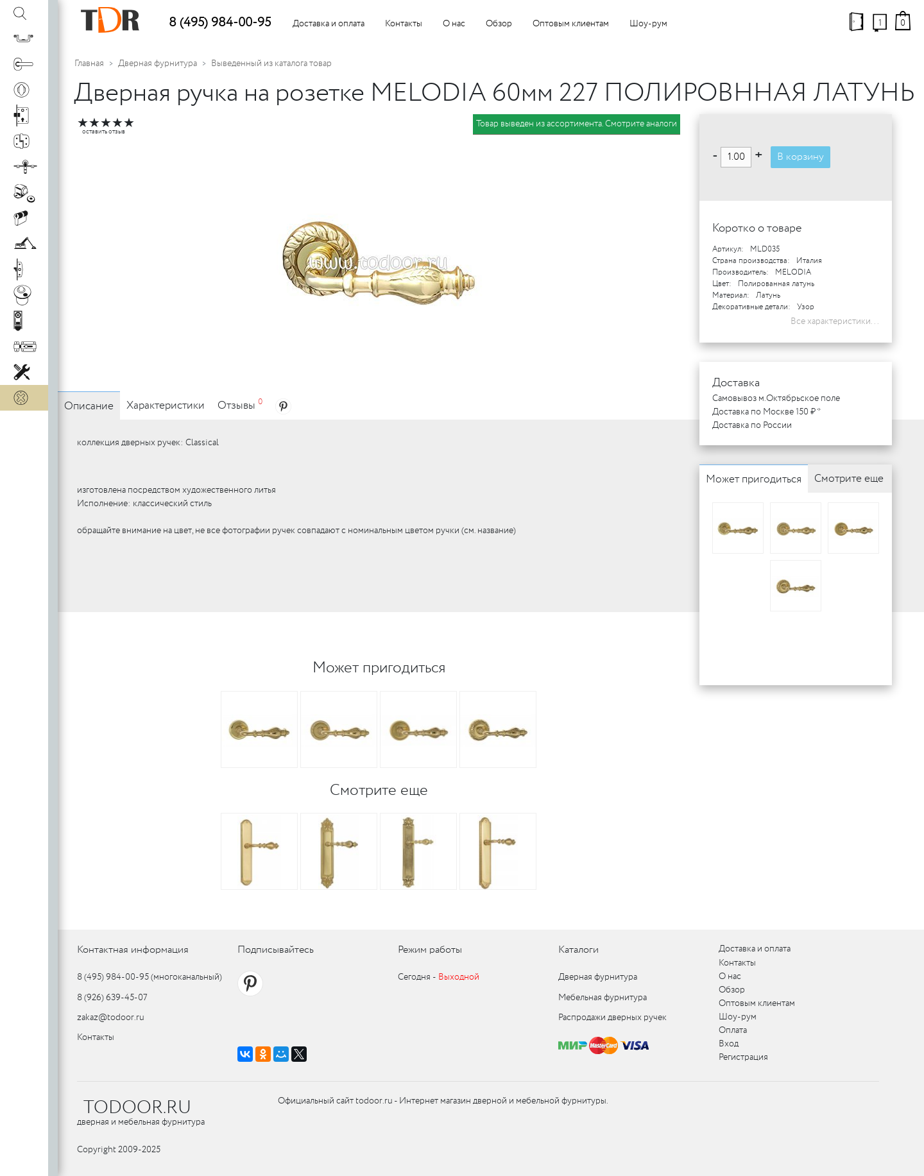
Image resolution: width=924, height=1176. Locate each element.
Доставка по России (752, 425)
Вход (729, 1043)
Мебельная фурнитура (602, 997)
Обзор (499, 23)
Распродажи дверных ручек (612, 1017)
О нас (454, 23)
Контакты (403, 23)
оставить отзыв (103, 132)
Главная (89, 63)
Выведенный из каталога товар (271, 63)
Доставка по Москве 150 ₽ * (766, 411)
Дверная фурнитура (157, 63)
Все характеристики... (835, 321)
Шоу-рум (648, 23)
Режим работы (430, 949)
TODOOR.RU (137, 1108)
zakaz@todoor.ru (110, 1017)
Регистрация (743, 1057)
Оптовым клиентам (571, 23)
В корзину (800, 156)
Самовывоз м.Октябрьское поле (776, 398)
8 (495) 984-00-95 (220, 22)
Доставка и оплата (328, 23)
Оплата (733, 1030)
